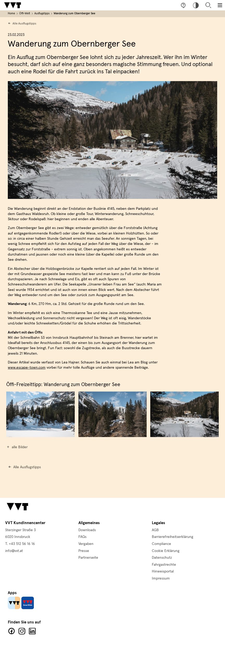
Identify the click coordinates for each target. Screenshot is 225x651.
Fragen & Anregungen (183, 5)
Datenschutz (162, 557)
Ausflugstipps (41, 13)
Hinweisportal (163, 571)
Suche (208, 5)
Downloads (87, 530)
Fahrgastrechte (164, 565)
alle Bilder (20, 447)
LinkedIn (32, 631)
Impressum (161, 578)
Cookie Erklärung (165, 551)
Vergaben (85, 544)
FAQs (82, 537)
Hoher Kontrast (196, 5)
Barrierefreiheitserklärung (172, 537)
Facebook (11, 631)
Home (11, 13)
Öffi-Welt (24, 13)
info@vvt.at (14, 551)
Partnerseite (88, 557)
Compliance (161, 544)
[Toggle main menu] (220, 5)
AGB (155, 530)
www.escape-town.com (27, 367)
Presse (83, 551)
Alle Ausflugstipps (24, 23)
